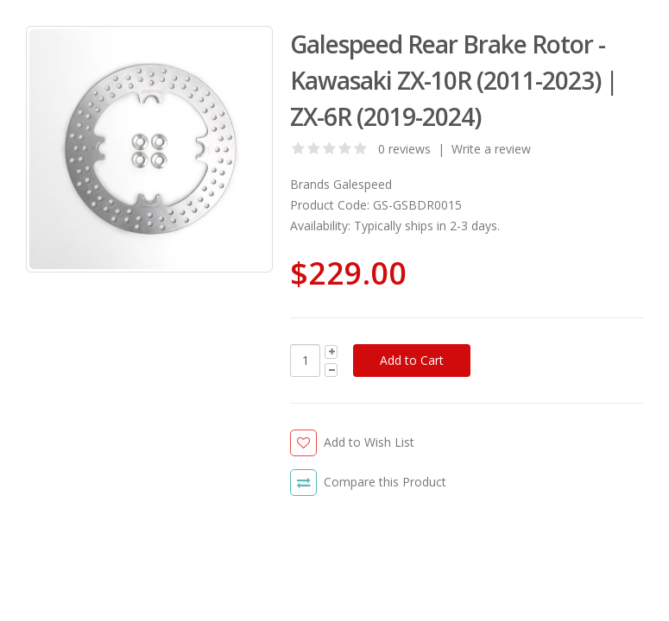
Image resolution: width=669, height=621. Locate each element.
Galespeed (362, 184)
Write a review (491, 149)
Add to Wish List (369, 442)
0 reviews (404, 149)
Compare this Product (385, 482)
